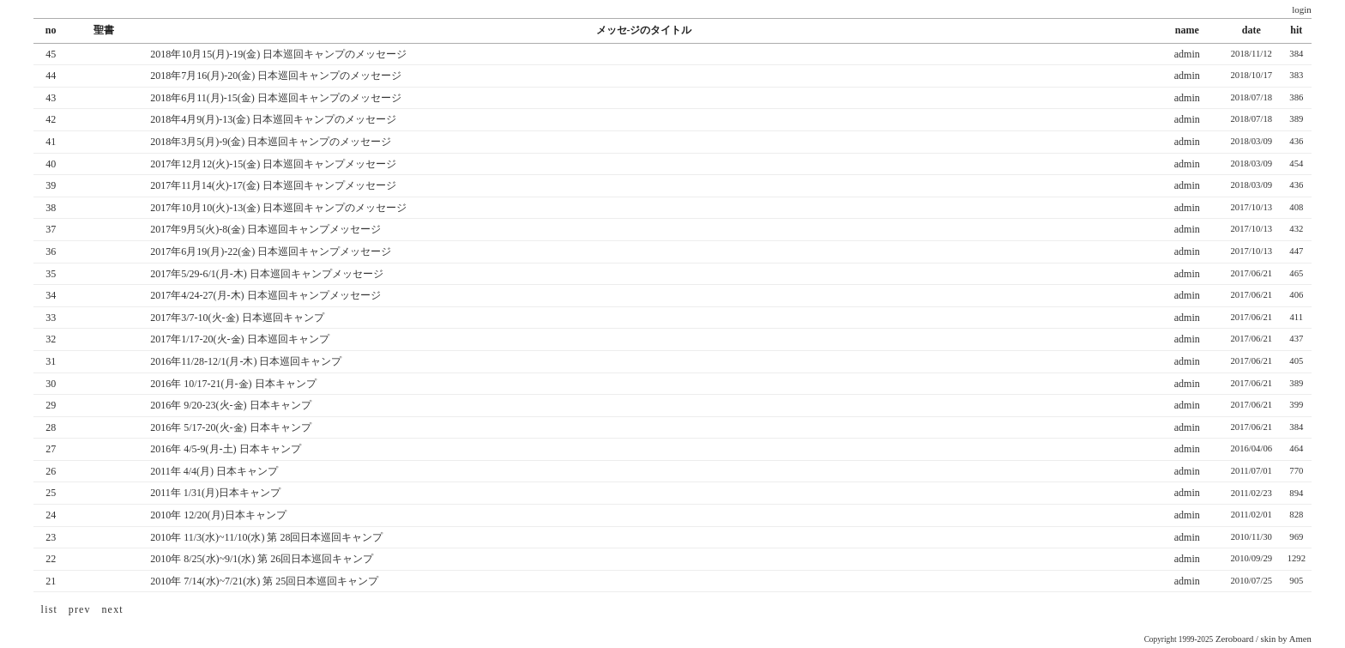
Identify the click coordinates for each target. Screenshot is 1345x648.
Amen (1300, 639)
